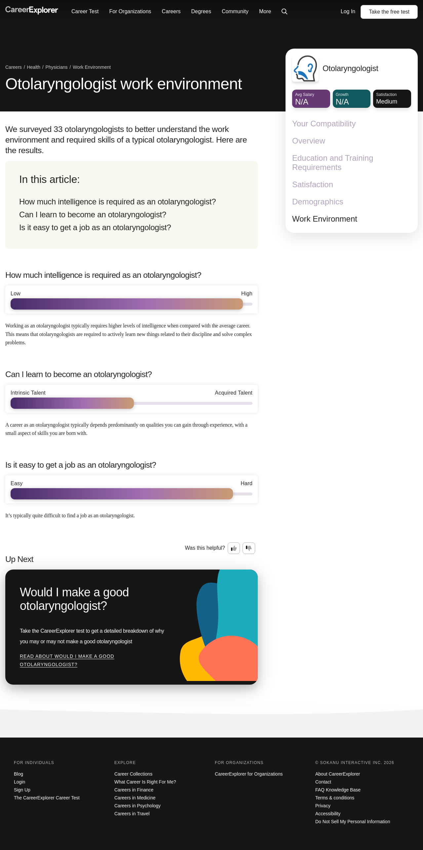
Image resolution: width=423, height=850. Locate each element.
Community (235, 11)
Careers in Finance (133, 789)
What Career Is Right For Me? (145, 782)
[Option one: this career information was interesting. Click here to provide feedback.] (234, 548)
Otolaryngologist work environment (123, 84)
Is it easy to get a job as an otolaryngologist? (95, 227)
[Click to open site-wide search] (285, 11)
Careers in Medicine (135, 797)
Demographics (317, 201)
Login (19, 782)
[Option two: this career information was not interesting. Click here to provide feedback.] (249, 548)
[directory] (131, 205)
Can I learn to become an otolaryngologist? (92, 214)
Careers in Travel (132, 813)
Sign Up (22, 789)
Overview (308, 140)
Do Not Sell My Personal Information (352, 821)
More (265, 11)
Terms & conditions (334, 797)
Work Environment (324, 218)
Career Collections (133, 774)
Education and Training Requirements (332, 162)
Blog (18, 774)
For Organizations (130, 11)
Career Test (84, 11)
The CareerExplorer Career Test (47, 797)
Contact (323, 782)
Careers (171, 11)
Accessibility (327, 813)
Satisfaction (312, 184)
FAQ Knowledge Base (338, 789)
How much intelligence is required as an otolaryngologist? (117, 201)
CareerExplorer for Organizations (249, 774)
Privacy (322, 805)
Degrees (201, 11)
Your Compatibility (324, 123)
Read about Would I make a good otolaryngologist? (67, 660)
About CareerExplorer (337, 774)
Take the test (389, 12)
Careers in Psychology (137, 805)
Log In (348, 11)
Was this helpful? (205, 548)
